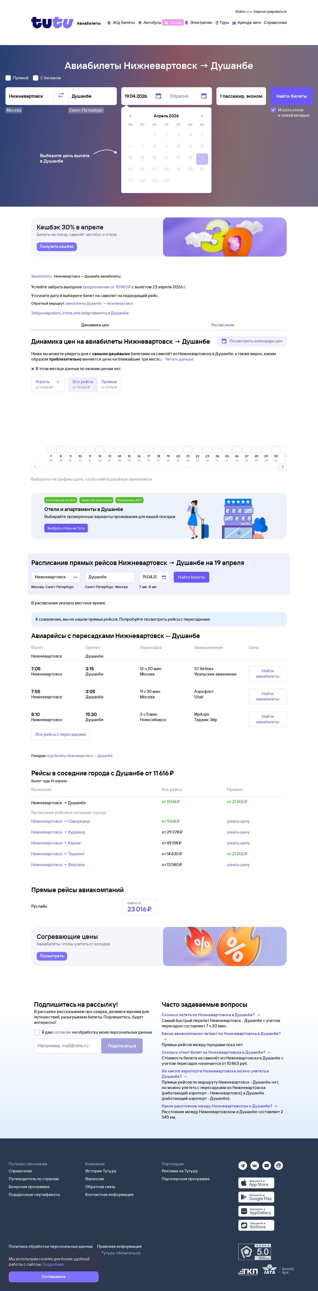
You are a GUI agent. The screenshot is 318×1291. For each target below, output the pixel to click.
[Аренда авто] (246, 22)
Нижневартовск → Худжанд (58, 832)
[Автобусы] (150, 22)
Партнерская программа (186, 1178)
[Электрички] (198, 22)
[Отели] (173, 22)
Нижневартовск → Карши (56, 842)
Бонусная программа (29, 1186)
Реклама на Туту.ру (180, 1170)
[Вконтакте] (254, 1163)
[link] (57, 250)
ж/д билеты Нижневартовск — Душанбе (80, 755)
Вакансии (94, 1178)
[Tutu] (52, 22)
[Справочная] (275, 22)
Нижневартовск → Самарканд (60, 821)
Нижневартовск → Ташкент (58, 853)
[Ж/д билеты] (121, 22)
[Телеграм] (242, 1163)
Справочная (20, 1170)
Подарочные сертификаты (34, 1194)
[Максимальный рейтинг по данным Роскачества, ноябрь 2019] (254, 1252)
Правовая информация (119, 1246)
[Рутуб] (278, 1163)
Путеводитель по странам (34, 1178)
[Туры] (222, 22)
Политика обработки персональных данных (51, 1246)
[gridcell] (154, 136)
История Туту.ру (100, 1170)
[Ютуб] (266, 1163)
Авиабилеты (41, 276)
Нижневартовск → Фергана (58, 864)
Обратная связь (100, 1186)
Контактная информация (109, 1194)
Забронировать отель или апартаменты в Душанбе (80, 312)
